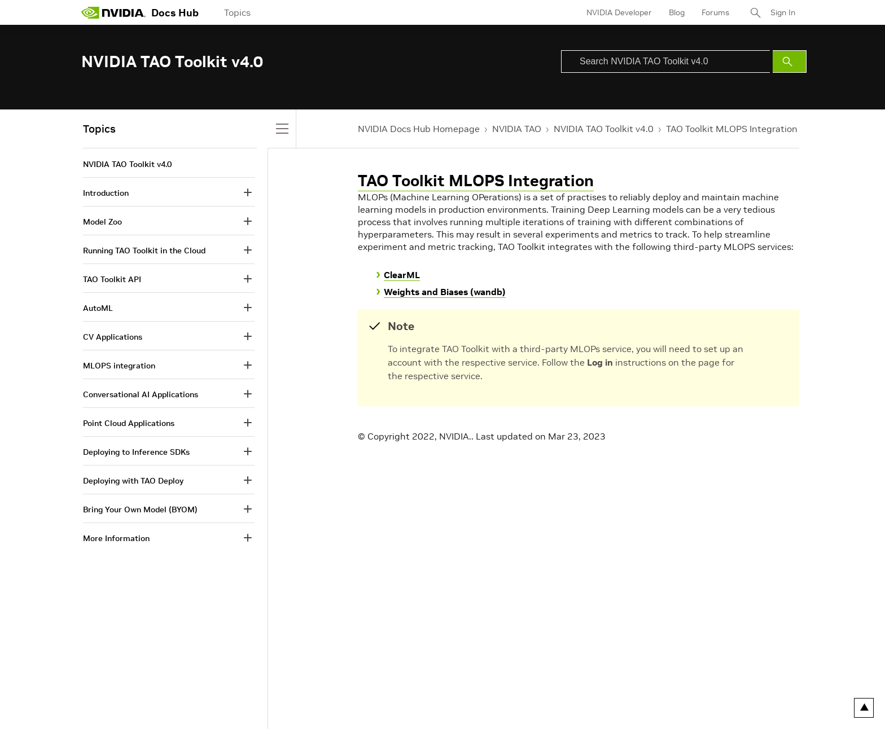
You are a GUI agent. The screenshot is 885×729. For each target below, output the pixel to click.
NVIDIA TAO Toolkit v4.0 (604, 128)
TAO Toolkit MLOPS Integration (732, 128)
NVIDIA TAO (516, 128)
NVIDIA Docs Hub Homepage (419, 128)
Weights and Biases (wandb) (445, 291)
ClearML (402, 274)
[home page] (113, 12)
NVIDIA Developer (619, 12)
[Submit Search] (790, 61)
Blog (677, 12)
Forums (715, 12)
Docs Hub (175, 12)
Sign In (782, 12)
